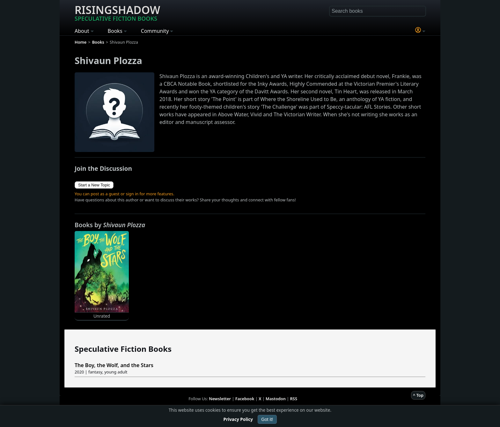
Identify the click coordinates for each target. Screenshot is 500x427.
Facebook (244, 399)
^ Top (418, 395)
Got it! (267, 419)
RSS (293, 399)
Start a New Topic (94, 185)
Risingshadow (117, 12)
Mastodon (276, 399)
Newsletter (220, 399)
